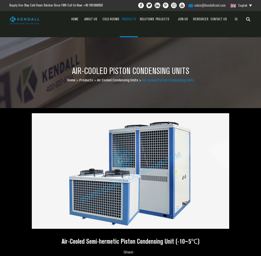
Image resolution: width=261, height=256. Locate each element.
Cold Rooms (111, 19)
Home (74, 19)
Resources (200, 23)
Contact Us (218, 19)
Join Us (183, 19)
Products (129, 23)
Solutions (147, 19)
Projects (165, 19)
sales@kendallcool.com (210, 5)
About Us (93, 19)
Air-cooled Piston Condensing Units (168, 80)
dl (236, 19)
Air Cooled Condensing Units (117, 80)
